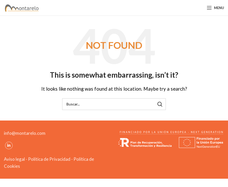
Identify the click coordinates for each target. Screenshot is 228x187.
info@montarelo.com (24, 133)
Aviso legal (14, 159)
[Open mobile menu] (215, 8)
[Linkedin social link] (9, 145)
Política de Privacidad (49, 159)
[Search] (114, 104)
